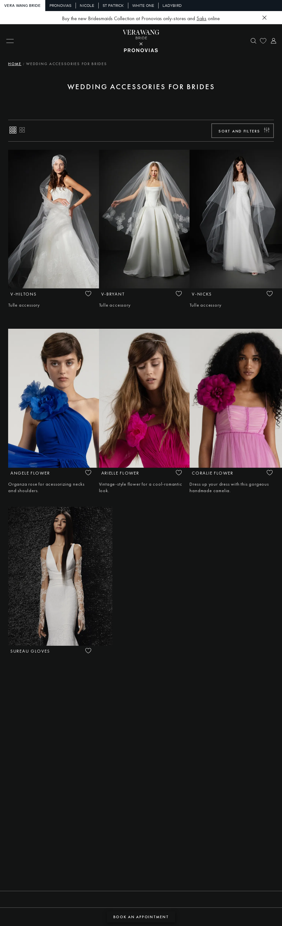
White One (143, 5)
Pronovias (60, 5)
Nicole (87, 5)
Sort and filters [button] (239, 131)
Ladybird (172, 5)
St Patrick (113, 5)
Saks (201, 18)
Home (14, 63)
